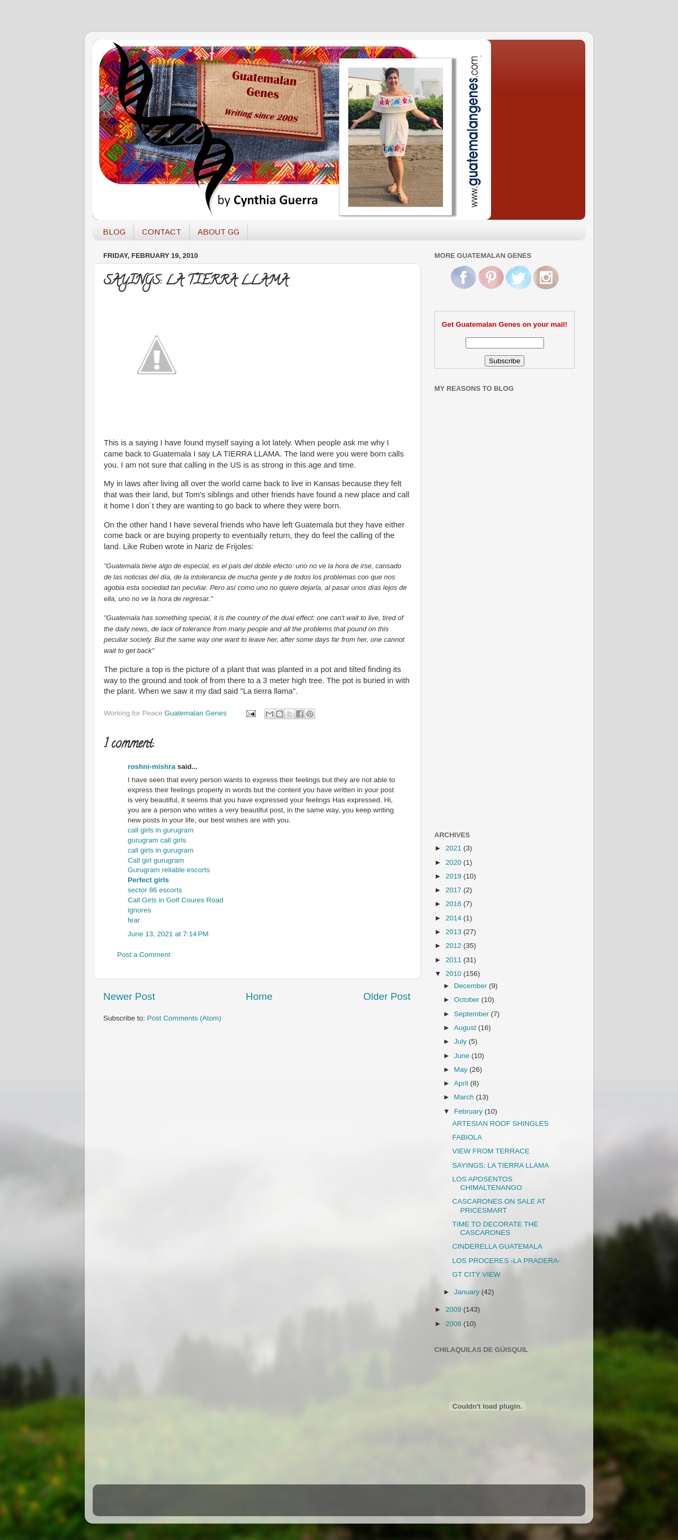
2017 (454, 890)
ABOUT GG (218, 231)
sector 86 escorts (155, 890)
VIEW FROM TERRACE (491, 1151)
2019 (454, 876)
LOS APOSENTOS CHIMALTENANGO (487, 1183)
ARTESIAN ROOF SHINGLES (500, 1123)
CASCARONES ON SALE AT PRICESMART (499, 1205)
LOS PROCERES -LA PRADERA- (506, 1261)
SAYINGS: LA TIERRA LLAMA (500, 1165)
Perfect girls (148, 880)
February (469, 1111)
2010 (454, 974)
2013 (454, 932)
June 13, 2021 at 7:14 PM (168, 934)
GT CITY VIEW (476, 1274)
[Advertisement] (476, 653)
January (467, 1292)
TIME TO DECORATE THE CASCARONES (495, 1228)
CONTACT (161, 231)
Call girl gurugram (156, 860)
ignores (139, 910)
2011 (454, 960)
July (461, 1041)
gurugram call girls (157, 840)
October (467, 1000)
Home (259, 996)
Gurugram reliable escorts (169, 870)
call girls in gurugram (161, 830)
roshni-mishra (151, 767)
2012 (454, 946)
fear (134, 920)
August (466, 1028)
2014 (454, 918)
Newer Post (129, 996)
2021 (454, 848)
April (462, 1083)
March (465, 1097)
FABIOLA (467, 1137)
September (472, 1014)
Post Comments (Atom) (184, 1018)
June (462, 1056)
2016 (454, 904)
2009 (454, 1309)
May (461, 1069)
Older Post (387, 996)
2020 (454, 862)
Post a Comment (144, 955)
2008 (454, 1324)
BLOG (114, 231)
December (471, 986)
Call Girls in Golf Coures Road (176, 900)
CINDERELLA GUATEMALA (497, 1246)
